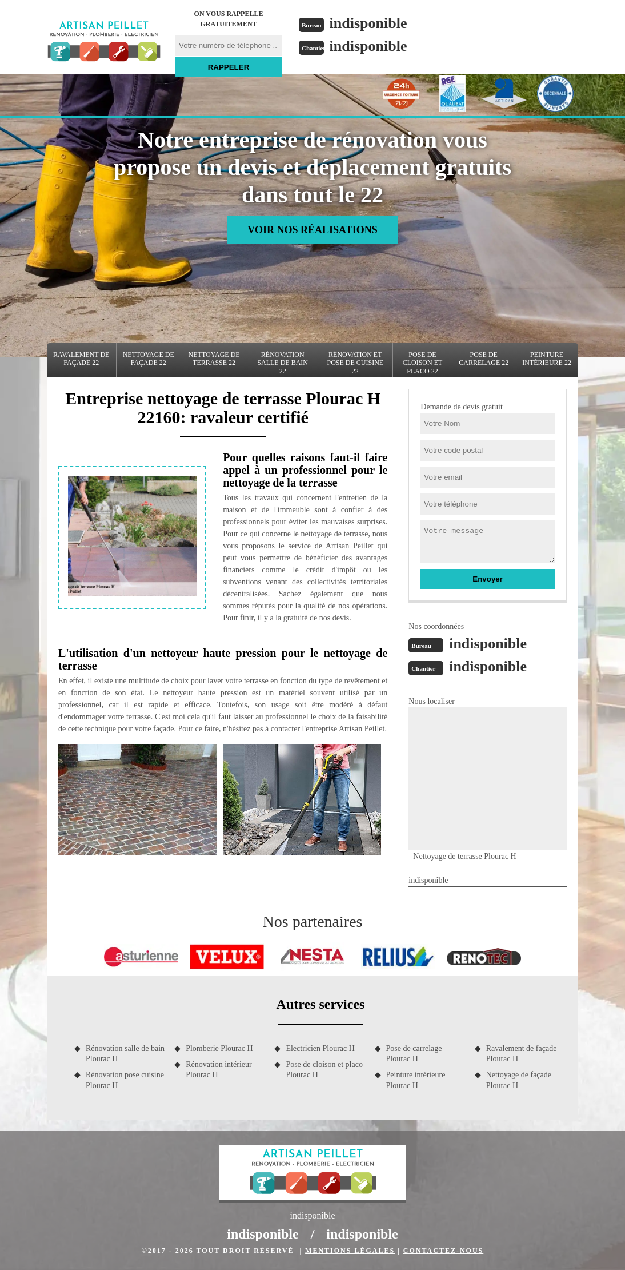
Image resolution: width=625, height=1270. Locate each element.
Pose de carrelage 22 (483, 359)
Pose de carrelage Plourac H (414, 1053)
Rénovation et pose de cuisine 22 (355, 363)
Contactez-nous (443, 1251)
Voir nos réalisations (312, 230)
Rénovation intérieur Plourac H (218, 1069)
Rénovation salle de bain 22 (282, 363)
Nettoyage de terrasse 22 (214, 359)
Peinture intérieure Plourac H (416, 1079)
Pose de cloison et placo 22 (423, 363)
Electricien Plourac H (320, 1048)
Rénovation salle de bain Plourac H (125, 1053)
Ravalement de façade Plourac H (521, 1053)
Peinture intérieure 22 (546, 359)
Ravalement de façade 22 (81, 359)
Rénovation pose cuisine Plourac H (125, 1079)
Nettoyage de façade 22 (148, 359)
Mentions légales (350, 1251)
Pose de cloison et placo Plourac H (324, 1069)
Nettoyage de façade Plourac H (518, 1079)
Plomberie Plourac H (219, 1048)
